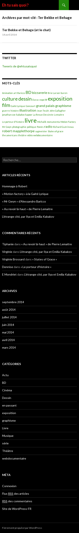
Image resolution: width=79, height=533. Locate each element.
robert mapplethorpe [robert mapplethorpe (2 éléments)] (18, 131)
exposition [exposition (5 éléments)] (60, 98)
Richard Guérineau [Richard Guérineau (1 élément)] (63, 126)
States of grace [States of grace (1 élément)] (55, 131)
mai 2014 (8, 332)
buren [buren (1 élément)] (64, 93)
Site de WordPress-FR (16, 508)
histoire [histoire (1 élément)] (15, 110)
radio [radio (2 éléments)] (48, 126)
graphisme (9, 420)
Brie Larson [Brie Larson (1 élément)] (54, 93)
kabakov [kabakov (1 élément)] (20, 114)
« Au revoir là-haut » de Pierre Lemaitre (27, 209)
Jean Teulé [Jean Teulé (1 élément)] (43, 110)
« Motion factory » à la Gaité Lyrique (25, 194)
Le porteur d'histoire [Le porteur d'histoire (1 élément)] (13, 121)
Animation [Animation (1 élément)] (7, 93)
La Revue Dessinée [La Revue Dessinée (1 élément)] (43, 114)
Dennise (7, 267)
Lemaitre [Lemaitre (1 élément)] (59, 114)
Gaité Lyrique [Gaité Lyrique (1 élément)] (18, 106)
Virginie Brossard (13, 259)
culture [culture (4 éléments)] (10, 99)
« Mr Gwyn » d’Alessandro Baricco (24, 201)
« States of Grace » (44, 259)
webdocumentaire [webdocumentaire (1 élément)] (43, 135)
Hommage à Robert (14, 186)
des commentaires (17, 501)
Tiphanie (8, 244)
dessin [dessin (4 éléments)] (25, 99)
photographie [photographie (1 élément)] (19, 126)
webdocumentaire (14, 458)
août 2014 (9, 309)
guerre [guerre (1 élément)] (6, 110)
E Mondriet (9, 274)
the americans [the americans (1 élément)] (9, 135)
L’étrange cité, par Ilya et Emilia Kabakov (28, 216)
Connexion (9, 486)
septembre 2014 (13, 302)
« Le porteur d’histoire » (36, 267)
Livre (5, 428)
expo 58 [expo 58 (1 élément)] (43, 99)
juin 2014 (8, 324)
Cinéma (7, 390)
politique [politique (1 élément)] (31, 126)
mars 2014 (9, 347)
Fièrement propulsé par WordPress (22, 527)
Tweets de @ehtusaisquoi (19, 66)
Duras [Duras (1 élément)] (35, 99)
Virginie (7, 251)
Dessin (6, 398)
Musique (7, 435)
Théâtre (7, 451)
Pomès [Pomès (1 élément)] (40, 126)
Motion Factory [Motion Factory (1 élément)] (68, 121)
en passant (9, 405)
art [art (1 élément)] (15, 93)
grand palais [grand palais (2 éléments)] (45, 106)
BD (4, 382)
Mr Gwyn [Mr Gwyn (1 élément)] (7, 126)
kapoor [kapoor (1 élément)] (28, 114)
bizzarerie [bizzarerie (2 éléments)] (39, 93)
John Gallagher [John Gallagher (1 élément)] (58, 110)
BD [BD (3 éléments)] (28, 92)
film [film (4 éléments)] (6, 105)
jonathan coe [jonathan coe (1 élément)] (9, 114)
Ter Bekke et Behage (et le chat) (26, 30)
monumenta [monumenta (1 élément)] (53, 121)
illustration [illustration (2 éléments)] (27, 110)
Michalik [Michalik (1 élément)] (41, 121)
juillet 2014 (9, 317)
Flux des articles (15, 494)
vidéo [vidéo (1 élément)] (30, 135)
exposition (9, 413)
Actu (5, 375)
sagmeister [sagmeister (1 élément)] (41, 131)
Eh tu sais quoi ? (15, 5)
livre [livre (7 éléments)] (31, 120)
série (5, 443)
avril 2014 (8, 340)
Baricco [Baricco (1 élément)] (21, 93)
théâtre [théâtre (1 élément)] (22, 135)
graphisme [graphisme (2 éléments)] (63, 106)
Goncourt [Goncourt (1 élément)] (30, 106)
